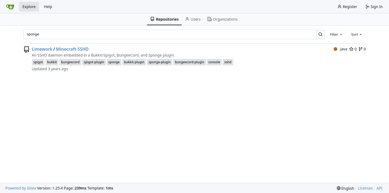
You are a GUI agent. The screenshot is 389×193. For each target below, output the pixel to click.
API (379, 188)
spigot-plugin (94, 62)
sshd (228, 62)
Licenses (365, 188)
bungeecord (70, 62)
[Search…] (320, 34)
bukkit (52, 62)
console (214, 62)
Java (340, 48)
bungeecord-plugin (189, 62)
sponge (114, 62)
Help (48, 6)
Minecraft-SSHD (72, 49)
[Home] (10, 7)
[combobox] (336, 34)
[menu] (345, 188)
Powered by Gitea (20, 188)
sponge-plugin (160, 62)
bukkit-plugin (134, 62)
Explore (29, 6)
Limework (42, 49)
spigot (38, 62)
